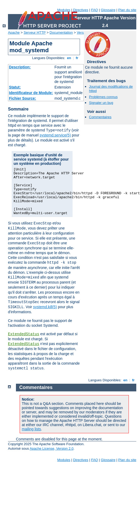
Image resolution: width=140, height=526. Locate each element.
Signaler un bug (101, 103)
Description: (20, 67)
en (69, 58)
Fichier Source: (22, 98)
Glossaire (108, 10)
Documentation (61, 32)
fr (77, 58)
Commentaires (100, 117)
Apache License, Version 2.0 (52, 448)
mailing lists (31, 429)
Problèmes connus (103, 97)
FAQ (94, 10)
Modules (63, 10)
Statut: (15, 87)
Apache (14, 32)
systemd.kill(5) (45, 307)
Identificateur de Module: (31, 93)
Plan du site (127, 10)
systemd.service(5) (55, 135)
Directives (80, 10)
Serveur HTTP (35, 32)
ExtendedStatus (23, 334)
